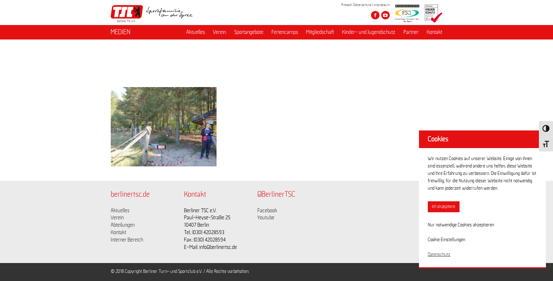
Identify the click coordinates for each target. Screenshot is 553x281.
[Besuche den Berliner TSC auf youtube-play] (385, 15)
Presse (346, 5)
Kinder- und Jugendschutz (368, 32)
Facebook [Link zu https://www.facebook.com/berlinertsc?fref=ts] (267, 210)
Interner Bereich (127, 240)
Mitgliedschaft (320, 32)
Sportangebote (248, 32)
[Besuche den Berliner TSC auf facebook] (375, 15)
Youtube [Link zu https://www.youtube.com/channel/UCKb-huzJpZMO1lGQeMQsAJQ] (265, 217)
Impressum (382, 5)
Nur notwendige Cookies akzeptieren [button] (461, 224)
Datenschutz (362, 5)
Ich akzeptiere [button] (443, 206)
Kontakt (434, 32)
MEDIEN (120, 32)
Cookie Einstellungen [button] (446, 239)
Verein (219, 32)
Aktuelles (195, 32)
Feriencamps (285, 32)
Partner (411, 32)
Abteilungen (123, 225)
